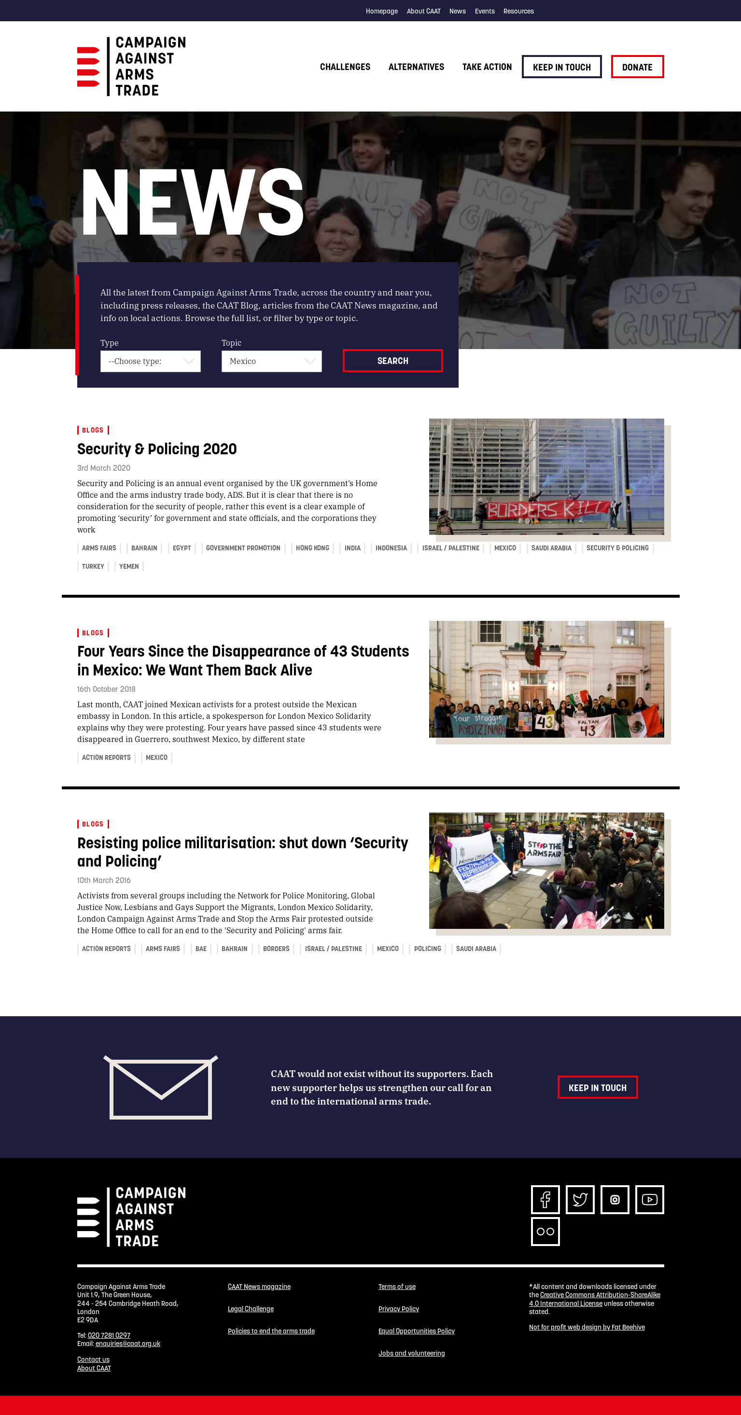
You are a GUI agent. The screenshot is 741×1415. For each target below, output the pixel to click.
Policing (427, 948)
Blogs (93, 430)
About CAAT (424, 11)
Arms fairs (99, 548)
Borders (276, 948)
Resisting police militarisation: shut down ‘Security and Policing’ (242, 852)
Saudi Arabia (551, 548)
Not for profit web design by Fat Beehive (587, 1327)
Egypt (182, 548)
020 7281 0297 (109, 1335)
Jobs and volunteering (411, 1353)
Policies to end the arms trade (271, 1331)
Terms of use (397, 1287)
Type (109, 342)
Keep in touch (562, 67)
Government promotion (243, 548)
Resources (518, 11)
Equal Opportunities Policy (416, 1331)
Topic (231, 342)
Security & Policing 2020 (157, 449)
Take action (487, 66)
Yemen (129, 566)
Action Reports (106, 757)
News (457, 11)
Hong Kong (312, 548)
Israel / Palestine (450, 548)
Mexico (505, 548)
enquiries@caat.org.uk (128, 1343)
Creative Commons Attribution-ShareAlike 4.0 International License (594, 1298)
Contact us (93, 1359)
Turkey (93, 566)
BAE (201, 948)
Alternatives (416, 66)
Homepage (382, 11)
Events (485, 11)
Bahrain (144, 548)
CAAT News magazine (259, 1287)
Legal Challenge (251, 1309)
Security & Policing (618, 548)
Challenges (345, 66)
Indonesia (391, 548)
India (353, 548)
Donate (637, 67)
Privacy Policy (398, 1309)
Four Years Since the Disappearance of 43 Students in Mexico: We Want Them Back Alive (243, 660)
